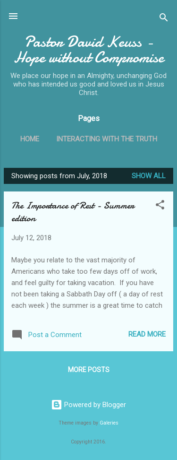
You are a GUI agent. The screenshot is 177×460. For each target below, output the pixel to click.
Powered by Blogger (88, 404)
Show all (149, 176)
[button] (160, 206)
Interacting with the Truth (106, 139)
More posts (89, 369)
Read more (147, 334)
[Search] (163, 19)
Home (29, 139)
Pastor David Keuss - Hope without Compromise (89, 49)
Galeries (109, 423)
